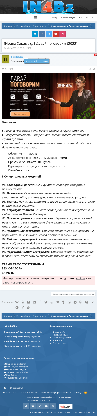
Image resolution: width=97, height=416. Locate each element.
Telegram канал (60, 343)
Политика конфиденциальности (56, 392)
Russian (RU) (16, 388)
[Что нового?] (87, 18)
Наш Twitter (10, 375)
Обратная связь (10, 392)
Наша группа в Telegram (16, 366)
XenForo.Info (45, 400)
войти (80, 278)
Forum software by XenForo (48, 397)
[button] (35, 18)
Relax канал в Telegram (15, 369)
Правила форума (60, 335)
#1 (94, 69)
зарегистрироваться (17, 282)
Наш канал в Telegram (15, 364)
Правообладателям (62, 337)
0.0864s (74, 412)
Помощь (78, 392)
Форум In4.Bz (59, 332)
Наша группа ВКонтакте (16, 378)
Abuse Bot (57, 340)
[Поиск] (93, 18)
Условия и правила (29, 392)
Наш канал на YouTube (16, 372)
